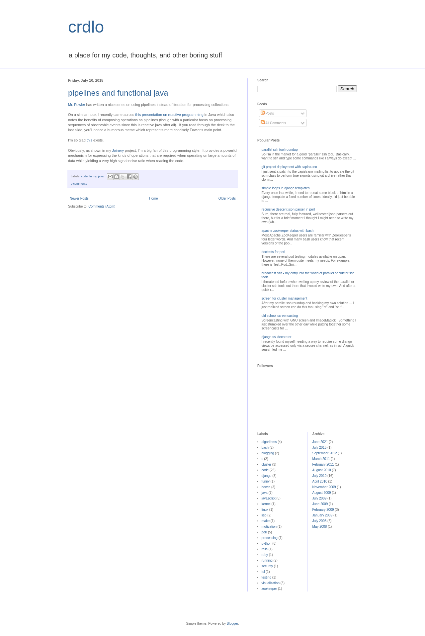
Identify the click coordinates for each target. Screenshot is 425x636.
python (267, 543)
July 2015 (319, 447)
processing (270, 538)
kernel (266, 504)
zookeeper (269, 589)
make (266, 521)
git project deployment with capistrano (289, 167)
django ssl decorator (277, 337)
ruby (265, 555)
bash (265, 447)
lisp (264, 515)
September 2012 (324, 453)
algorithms (269, 442)
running (267, 560)
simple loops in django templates (286, 188)
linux (265, 509)
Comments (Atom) (101, 206)
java (101, 176)
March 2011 (321, 459)
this (89, 140)
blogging (268, 453)
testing (266, 577)
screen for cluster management (284, 298)
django (267, 476)
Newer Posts (79, 198)
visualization (271, 583)
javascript (269, 498)
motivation (269, 526)
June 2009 (320, 504)
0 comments (79, 183)
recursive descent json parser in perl (288, 209)
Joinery (118, 150)
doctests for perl (273, 252)
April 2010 (319, 481)
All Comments (273, 123)
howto (266, 487)
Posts (267, 113)
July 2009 (319, 498)
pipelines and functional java (118, 92)
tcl (263, 572)
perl (264, 532)
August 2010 (321, 470)
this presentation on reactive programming (169, 115)
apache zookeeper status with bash (288, 230)
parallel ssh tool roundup (280, 149)
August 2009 (321, 493)
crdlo (86, 27)
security (267, 566)
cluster (266, 464)
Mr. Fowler (76, 105)
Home (153, 198)
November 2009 (324, 487)
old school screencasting (280, 316)
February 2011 (323, 464)
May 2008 (319, 526)
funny (92, 176)
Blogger (232, 623)
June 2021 (320, 442)
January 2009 (322, 515)
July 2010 (319, 476)
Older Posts (227, 198)
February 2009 (323, 509)
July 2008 (319, 521)
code (84, 176)
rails (265, 549)
